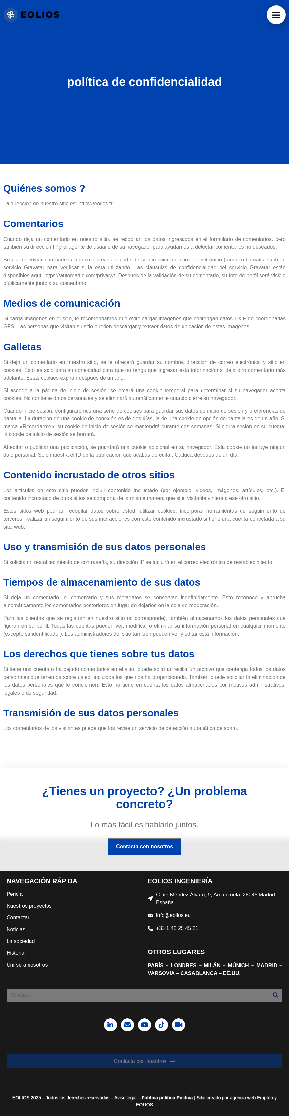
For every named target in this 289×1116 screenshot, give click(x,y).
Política (150, 1097)
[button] (276, 14)
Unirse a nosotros (27, 965)
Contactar (18, 917)
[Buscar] (275, 995)
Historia (15, 953)
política (166, 1097)
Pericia (15, 894)
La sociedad (21, 941)
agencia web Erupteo (251, 1097)
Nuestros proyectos (29, 906)
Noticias (16, 929)
